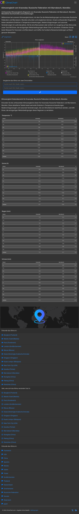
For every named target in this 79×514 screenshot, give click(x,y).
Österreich (7, 500)
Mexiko (6, 466)
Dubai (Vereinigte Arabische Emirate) (16, 354)
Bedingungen (34, 510)
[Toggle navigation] (75, 2)
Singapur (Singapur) (11, 358)
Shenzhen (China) (10, 384)
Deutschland (8, 485)
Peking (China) (9, 381)
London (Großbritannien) (12, 346)
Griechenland (8, 489)
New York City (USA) (10, 365)
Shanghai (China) (10, 377)
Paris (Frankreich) (10, 343)
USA (5, 454)
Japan (6, 504)
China (6, 458)
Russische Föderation (11, 492)
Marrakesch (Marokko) (11, 373)
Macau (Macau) (9, 350)
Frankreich (7, 451)
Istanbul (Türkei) (9, 369)
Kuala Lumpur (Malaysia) (12, 362)
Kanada (6, 496)
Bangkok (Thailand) (10, 335)
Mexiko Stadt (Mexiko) (11, 339)
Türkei (6, 473)
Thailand (7, 481)
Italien (6, 470)
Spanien (6, 462)
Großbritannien (9, 477)
